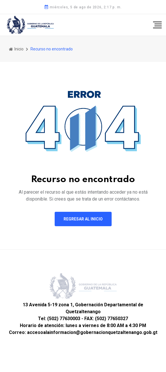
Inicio (16, 49)
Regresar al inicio (83, 219)
